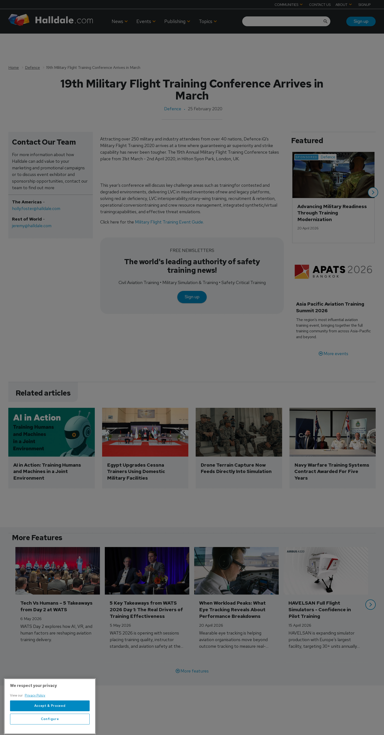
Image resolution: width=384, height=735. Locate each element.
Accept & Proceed (50, 719)
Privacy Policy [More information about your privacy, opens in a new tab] (35, 709)
